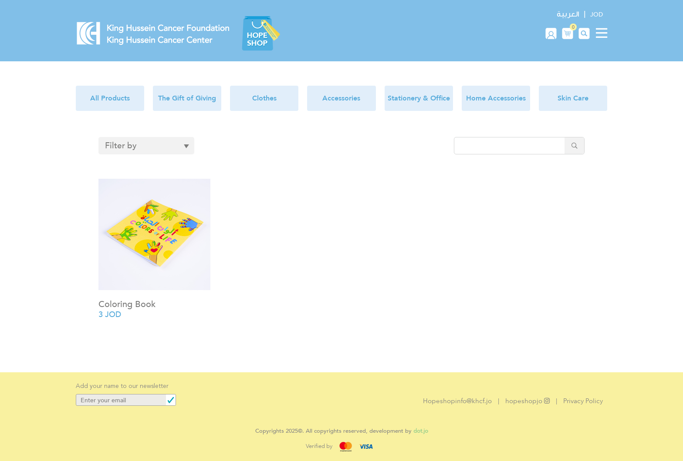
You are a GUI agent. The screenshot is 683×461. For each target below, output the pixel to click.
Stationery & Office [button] (419, 98)
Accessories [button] (341, 98)
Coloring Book (127, 304)
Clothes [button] (264, 98)
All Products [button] (110, 98)
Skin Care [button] (573, 98)
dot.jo (420, 431)
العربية (568, 14)
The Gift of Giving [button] (187, 98)
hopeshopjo (527, 401)
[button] (567, 33)
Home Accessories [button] (496, 98)
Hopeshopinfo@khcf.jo (457, 401)
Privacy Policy (583, 401)
